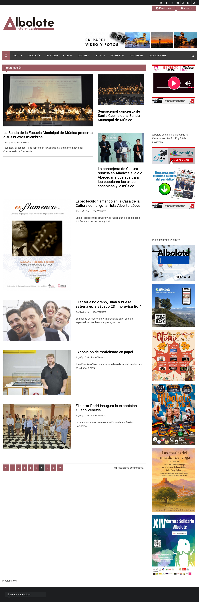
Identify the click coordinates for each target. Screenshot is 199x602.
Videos (186, 8)
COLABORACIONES (158, 55)
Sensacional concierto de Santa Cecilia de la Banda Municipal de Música (119, 115)
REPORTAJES (136, 55)
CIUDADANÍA (34, 55)
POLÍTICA (17, 55)
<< (6, 467)
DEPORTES (83, 55)
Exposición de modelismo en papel (104, 352)
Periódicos (163, 8)
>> (60, 467)
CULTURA (67, 55)
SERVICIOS (99, 55)
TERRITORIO (52, 55)
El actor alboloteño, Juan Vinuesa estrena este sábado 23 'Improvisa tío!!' (108, 304)
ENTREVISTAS (118, 55)
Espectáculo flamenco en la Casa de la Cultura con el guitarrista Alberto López (108, 203)
